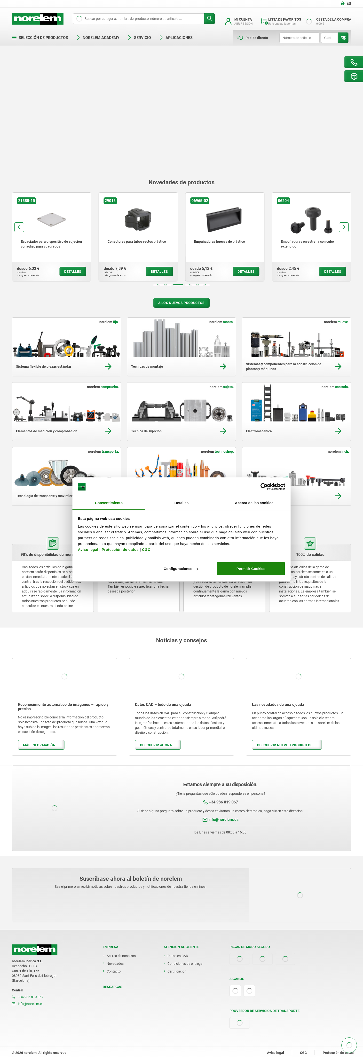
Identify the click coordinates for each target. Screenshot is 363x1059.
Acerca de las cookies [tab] (254, 503)
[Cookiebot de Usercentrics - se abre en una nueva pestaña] (264, 487)
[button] (155, 284)
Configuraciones (181, 569)
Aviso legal (88, 549)
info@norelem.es (223, 819)
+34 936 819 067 (223, 802)
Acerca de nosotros (121, 956)
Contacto (114, 971)
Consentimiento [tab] (109, 503)
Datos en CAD (177, 956)
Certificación (176, 971)
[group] (51, 236)
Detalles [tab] (181, 503)
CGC (146, 549)
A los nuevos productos (181, 303)
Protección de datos (120, 549)
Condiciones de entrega (185, 964)
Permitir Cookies (251, 569)
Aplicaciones (176, 37)
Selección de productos (40, 37)
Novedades (115, 964)
